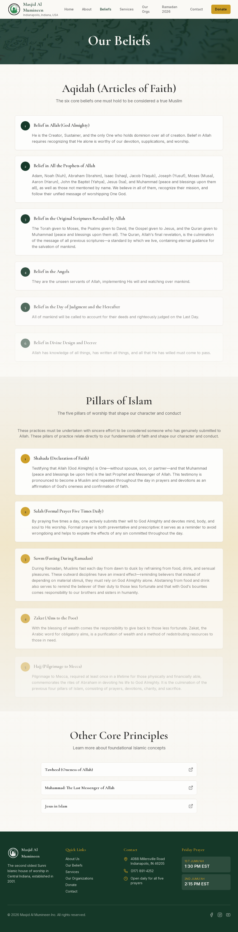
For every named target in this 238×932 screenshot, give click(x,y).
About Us (72, 859)
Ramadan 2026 (169, 9)
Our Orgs (146, 9)
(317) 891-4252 (142, 871)
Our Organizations (79, 878)
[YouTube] (228, 915)
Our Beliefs (74, 865)
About (87, 9)
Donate (221, 9)
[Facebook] (211, 915)
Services (127, 9)
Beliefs (105, 9)
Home (69, 9)
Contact (196, 9)
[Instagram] (220, 915)
